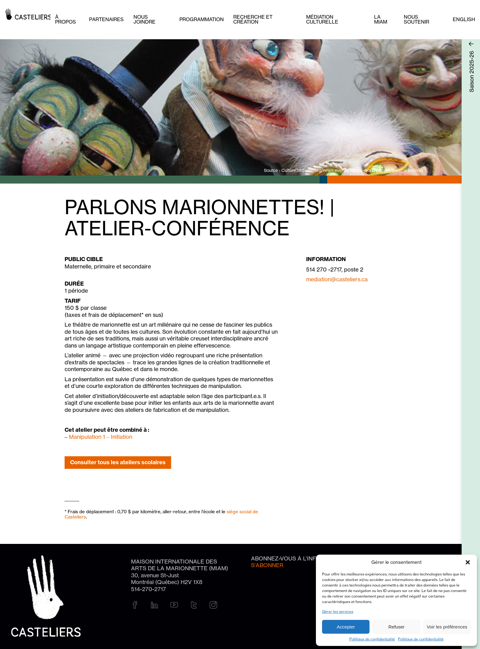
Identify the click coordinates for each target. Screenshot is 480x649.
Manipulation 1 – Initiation (100, 436)
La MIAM (380, 19)
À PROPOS (65, 19)
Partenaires (106, 19)
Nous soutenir (416, 19)
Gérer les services (337, 611)
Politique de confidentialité (372, 639)
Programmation (201, 19)
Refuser (396, 626)
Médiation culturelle (322, 19)
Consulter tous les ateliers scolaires (118, 462)
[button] (468, 562)
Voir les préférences (447, 626)
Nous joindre (144, 19)
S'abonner (267, 565)
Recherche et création (252, 19)
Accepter (346, 626)
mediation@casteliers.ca (337, 279)
